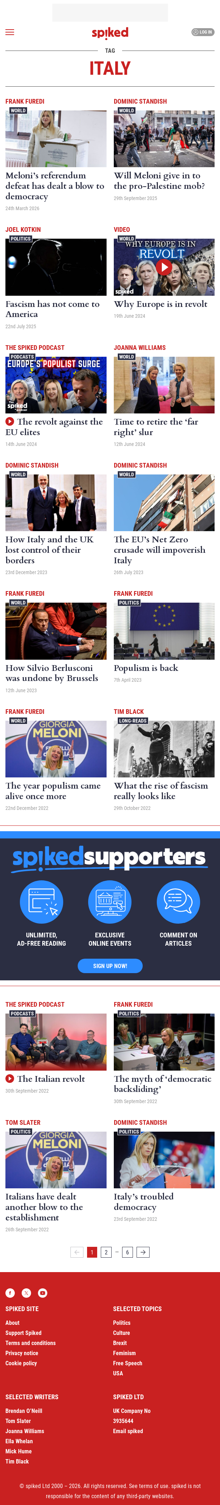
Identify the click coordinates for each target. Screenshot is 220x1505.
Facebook (10, 1293)
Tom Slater (22, 1122)
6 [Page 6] (127, 1252)
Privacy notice (21, 1353)
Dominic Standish (140, 101)
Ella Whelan (19, 1441)
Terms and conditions (30, 1343)
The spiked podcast (35, 347)
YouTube (42, 1293)
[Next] (143, 1252)
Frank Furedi (24, 101)
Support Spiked (23, 1333)
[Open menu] (9, 32)
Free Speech (127, 1363)
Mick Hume (18, 1451)
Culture (121, 1333)
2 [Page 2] (106, 1252)
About (12, 1322)
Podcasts (22, 357)
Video (122, 229)
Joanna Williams (140, 347)
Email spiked (128, 1431)
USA (118, 1373)
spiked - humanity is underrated (110, 33)
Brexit (120, 1343)
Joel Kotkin (23, 229)
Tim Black (129, 711)
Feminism (124, 1353)
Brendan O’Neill (23, 1411)
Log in (202, 32)
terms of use (153, 1486)
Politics (21, 239)
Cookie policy (21, 1363)
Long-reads (133, 721)
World (18, 110)
